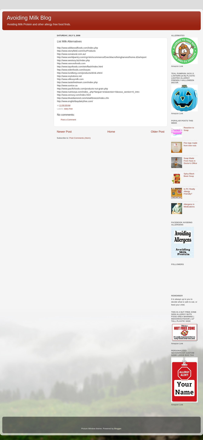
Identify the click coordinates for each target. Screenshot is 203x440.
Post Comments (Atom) (80, 138)
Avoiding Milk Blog (29, 18)
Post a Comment (68, 120)
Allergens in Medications (189, 205)
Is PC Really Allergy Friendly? (189, 191)
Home (111, 131)
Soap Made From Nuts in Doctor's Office (190, 160)
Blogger (117, 428)
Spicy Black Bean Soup (189, 175)
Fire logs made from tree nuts (190, 144)
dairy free (68, 109)
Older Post (157, 131)
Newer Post (64, 131)
